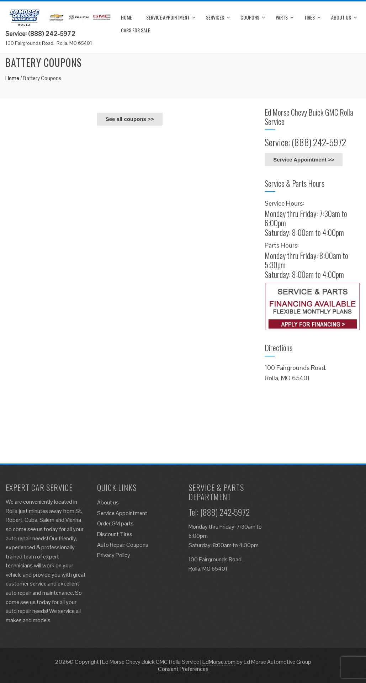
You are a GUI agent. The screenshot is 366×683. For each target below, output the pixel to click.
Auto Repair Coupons (122, 545)
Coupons (249, 17)
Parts (282, 17)
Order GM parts (115, 523)
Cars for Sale (135, 30)
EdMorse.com (218, 662)
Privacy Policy (113, 555)
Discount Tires (114, 534)
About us (341, 17)
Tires (309, 17)
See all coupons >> (130, 119)
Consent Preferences (183, 669)
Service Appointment (168, 17)
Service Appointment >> (303, 160)
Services (215, 17)
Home (126, 17)
